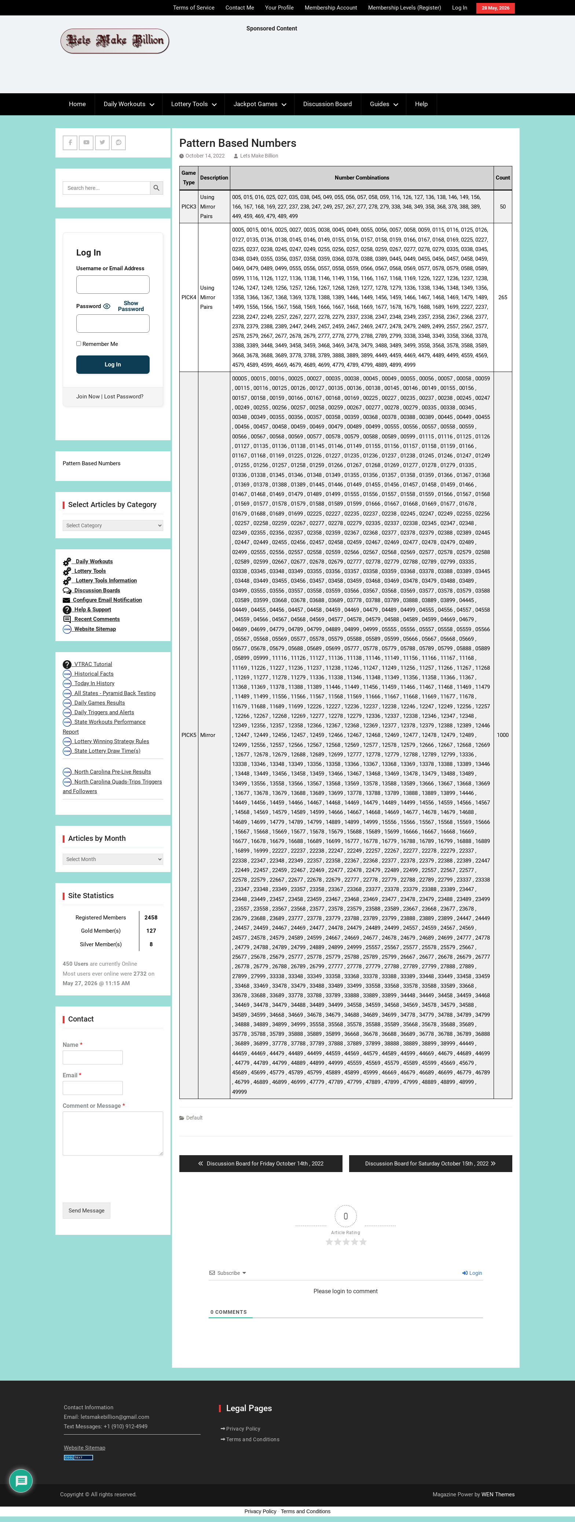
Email (72, 1075)
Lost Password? (123, 396)
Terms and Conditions (252, 1439)
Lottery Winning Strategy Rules (106, 741)
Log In (459, 7)
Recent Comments (91, 619)
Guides (379, 104)
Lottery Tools (189, 104)
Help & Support (87, 609)
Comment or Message (94, 1105)
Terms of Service (194, 7)
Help (421, 104)
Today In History (88, 683)
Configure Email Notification (102, 600)
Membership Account (331, 7)
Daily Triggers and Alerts (98, 712)
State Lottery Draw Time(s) (101, 751)
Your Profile (279, 7)
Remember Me (97, 344)
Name (73, 1044)
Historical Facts (88, 673)
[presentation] (118, 1190)
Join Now (88, 396)
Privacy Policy (243, 1429)
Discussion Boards (91, 590)
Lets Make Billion (259, 156)
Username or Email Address (110, 268)
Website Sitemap (89, 629)
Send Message (87, 1210)
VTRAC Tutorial (87, 664)
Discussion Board (327, 104)
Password (88, 306)
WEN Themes (498, 1494)
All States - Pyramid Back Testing (109, 693)
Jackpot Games (256, 104)
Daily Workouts (125, 104)
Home (77, 104)
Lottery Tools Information (100, 580)
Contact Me (240, 7)
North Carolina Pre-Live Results (107, 772)
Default (194, 1118)
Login (472, 1273)
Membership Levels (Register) (404, 7)
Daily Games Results (94, 702)
